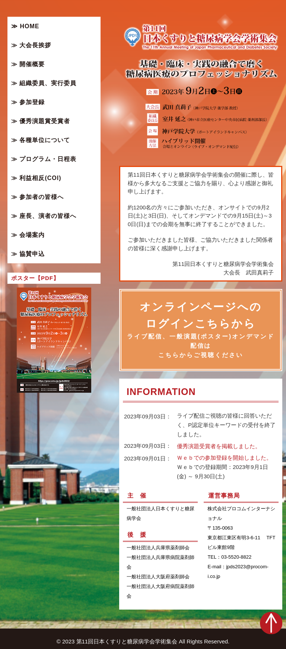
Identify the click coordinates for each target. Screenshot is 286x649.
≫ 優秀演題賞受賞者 (40, 121)
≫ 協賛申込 (28, 254)
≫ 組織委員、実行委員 (43, 83)
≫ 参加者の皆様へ (37, 197)
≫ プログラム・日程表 (43, 159)
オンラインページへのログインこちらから (200, 330)
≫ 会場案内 (28, 235)
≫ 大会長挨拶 (31, 45)
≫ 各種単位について (40, 140)
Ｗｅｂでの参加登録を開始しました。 (224, 458)
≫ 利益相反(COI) (36, 178)
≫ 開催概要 (28, 64)
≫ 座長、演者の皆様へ (43, 216)
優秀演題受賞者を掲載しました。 (219, 446)
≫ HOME (25, 26)
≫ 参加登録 (28, 102)
